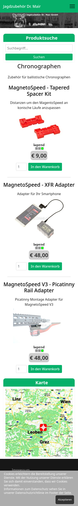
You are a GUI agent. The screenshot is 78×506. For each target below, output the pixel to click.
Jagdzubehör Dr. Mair (22, 6)
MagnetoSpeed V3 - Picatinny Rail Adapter (39, 287)
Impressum (21, 470)
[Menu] (72, 6)
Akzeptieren (65, 499)
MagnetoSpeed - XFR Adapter (39, 185)
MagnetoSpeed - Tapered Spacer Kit (39, 90)
